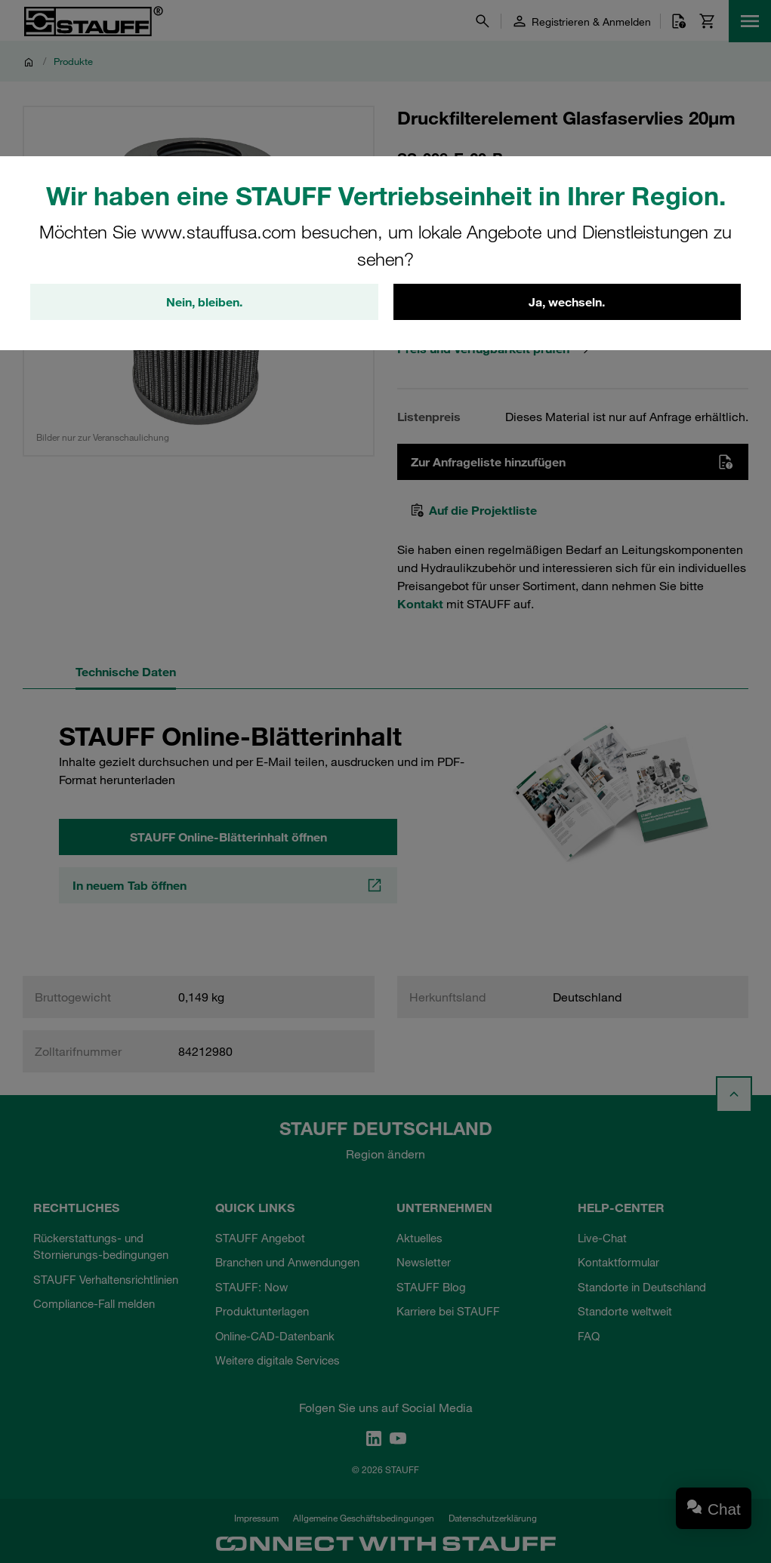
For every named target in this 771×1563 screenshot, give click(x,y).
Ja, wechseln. (567, 301)
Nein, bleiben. (204, 301)
